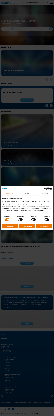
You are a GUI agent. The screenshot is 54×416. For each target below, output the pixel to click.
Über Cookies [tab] (44, 193)
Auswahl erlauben (27, 226)
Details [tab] (27, 193)
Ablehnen (10, 226)
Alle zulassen (44, 226)
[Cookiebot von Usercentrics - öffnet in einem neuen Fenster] (45, 188)
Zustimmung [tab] (9, 193)
